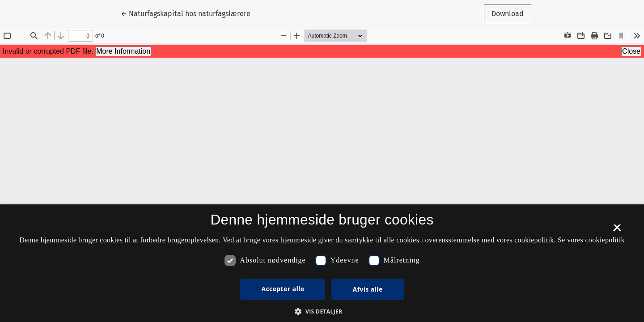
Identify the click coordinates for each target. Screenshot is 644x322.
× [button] (617, 231)
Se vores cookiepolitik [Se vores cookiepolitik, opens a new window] (591, 240)
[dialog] (322, 263)
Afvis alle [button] (367, 289)
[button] (321, 311)
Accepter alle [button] (282, 288)
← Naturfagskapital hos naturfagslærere (185, 13)
